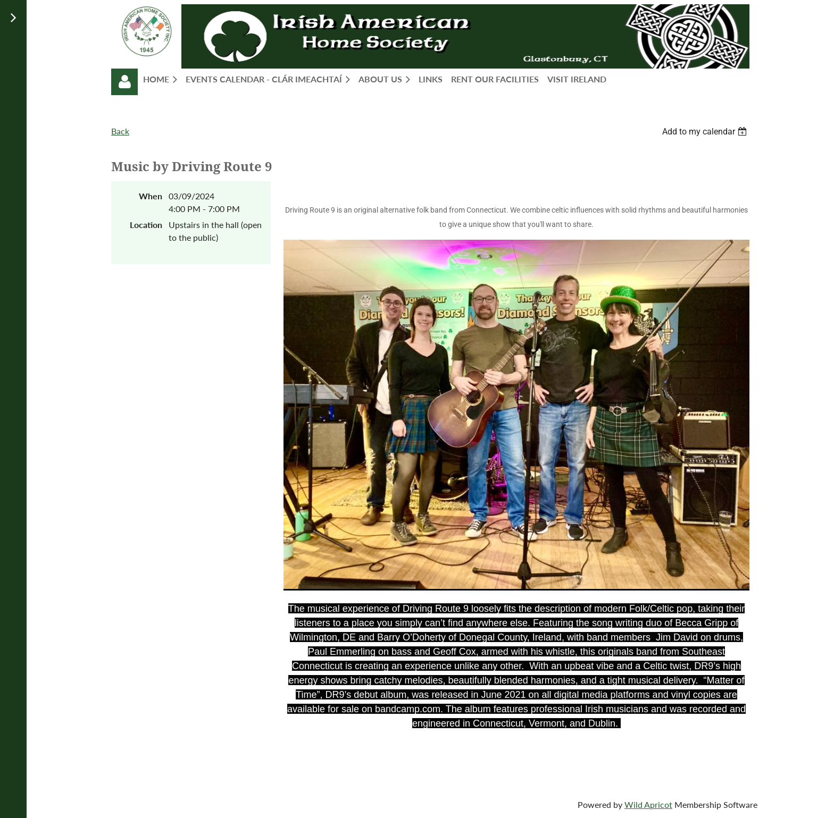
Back (120, 131)
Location (146, 225)
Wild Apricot (648, 804)
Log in (124, 82)
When (150, 196)
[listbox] (705, 131)
